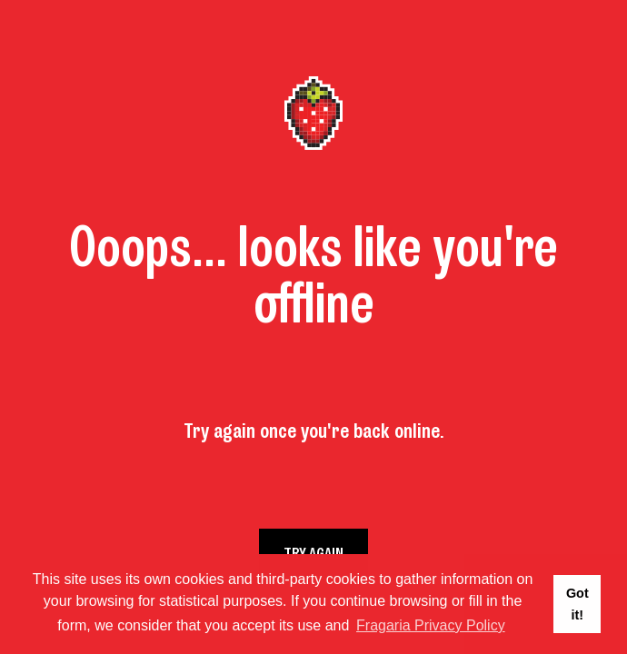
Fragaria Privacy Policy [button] (430, 625)
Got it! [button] (577, 604)
